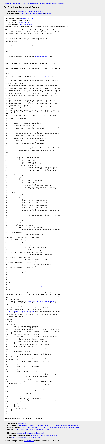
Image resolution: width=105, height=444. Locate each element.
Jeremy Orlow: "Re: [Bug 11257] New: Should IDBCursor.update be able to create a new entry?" (49, 425)
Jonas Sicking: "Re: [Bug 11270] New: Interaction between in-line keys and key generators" (51, 427)
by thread (40, 435)
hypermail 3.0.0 (29, 441)
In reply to (48, 13)
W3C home (7, 3)
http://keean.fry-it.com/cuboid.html (21, 311)
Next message (26, 13)
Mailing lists (16, 3)
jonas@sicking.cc (23, 22)
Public (24, 3)
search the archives (34, 437)
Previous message (38, 13)
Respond (32, 11)
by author (55, 435)
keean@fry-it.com (27, 18)
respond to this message (25, 433)
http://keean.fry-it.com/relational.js (40, 301)
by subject (47, 435)
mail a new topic (39, 433)
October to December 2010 (55, 3)
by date (33, 435)
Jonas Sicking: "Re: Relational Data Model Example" (32, 429)
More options (40, 11)
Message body (23, 11)
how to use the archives (19, 437)
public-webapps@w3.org (36, 3)
